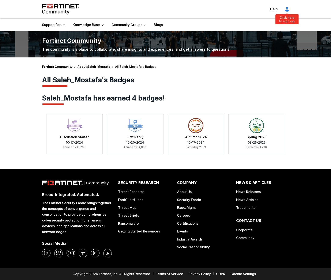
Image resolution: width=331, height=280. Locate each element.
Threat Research (131, 192)
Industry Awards (190, 239)
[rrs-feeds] (107, 253)
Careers (183, 215)
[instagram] (95, 253)
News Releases (248, 192)
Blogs (158, 25)
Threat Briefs (128, 215)
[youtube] (71, 253)
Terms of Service (169, 274)
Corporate (244, 230)
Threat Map (127, 207)
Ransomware (128, 223)
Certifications (187, 223)
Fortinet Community (60, 9)
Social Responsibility (193, 247)
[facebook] (46, 253)
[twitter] (58, 253)
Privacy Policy (199, 274)
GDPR (220, 274)
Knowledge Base (86, 25)
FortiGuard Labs (130, 200)
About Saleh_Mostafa (93, 66)
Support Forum (53, 25)
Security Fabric (189, 200)
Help (274, 9)
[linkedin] (83, 253)
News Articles (247, 200)
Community (245, 238)
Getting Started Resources (139, 231)
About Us (184, 192)
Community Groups (127, 25)
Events (182, 231)
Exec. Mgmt (186, 207)
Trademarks (245, 207)
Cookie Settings (243, 274)
